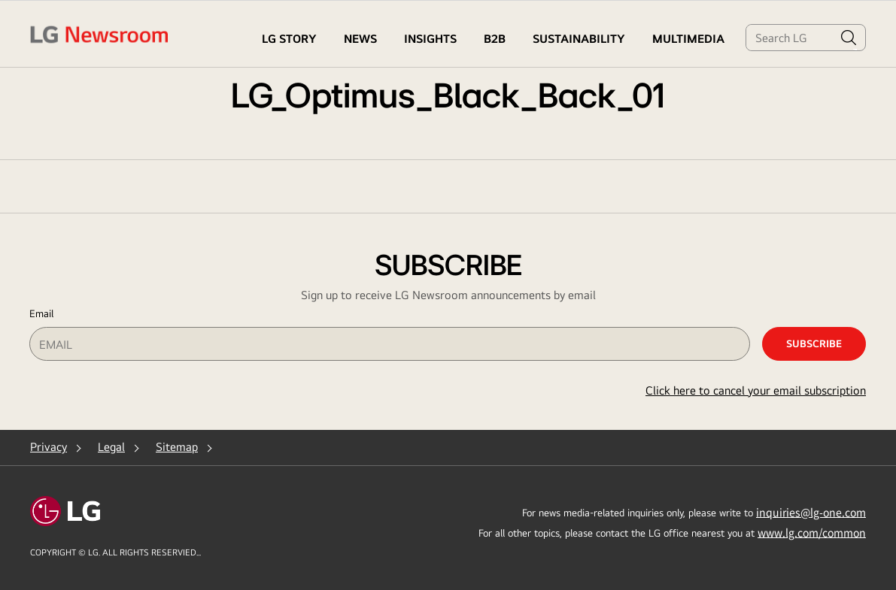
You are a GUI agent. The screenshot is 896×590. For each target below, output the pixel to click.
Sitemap (177, 447)
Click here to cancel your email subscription (755, 390)
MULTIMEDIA (688, 39)
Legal (111, 447)
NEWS (360, 39)
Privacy (48, 447)
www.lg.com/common (812, 532)
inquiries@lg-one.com (811, 511)
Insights (430, 39)
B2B (495, 39)
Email (41, 313)
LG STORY (289, 39)
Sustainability (579, 39)
